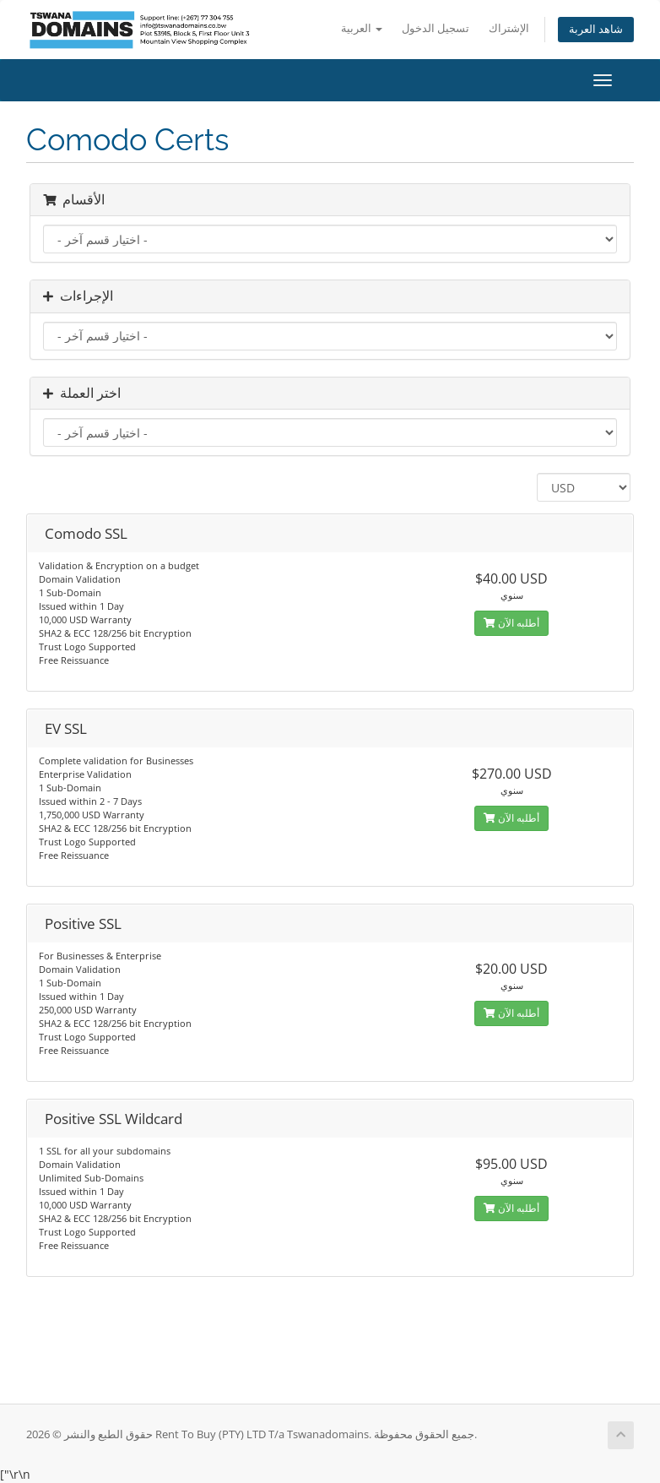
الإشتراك (509, 28)
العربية (361, 28)
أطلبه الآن (511, 623)
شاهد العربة (596, 29)
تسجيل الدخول (435, 28)
